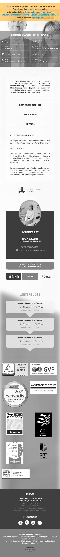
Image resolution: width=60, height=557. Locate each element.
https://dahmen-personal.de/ (35, 510)
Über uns (30, 276)
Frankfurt (8, 541)
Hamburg (41, 537)
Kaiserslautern (27, 541)
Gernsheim (17, 541)
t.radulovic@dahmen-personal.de (32, 250)
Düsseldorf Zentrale (10, 537)
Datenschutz (30, 550)
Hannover (26, 543)
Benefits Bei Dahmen (14, 276)
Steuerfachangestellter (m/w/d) (38, 12)
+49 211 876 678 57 (17, 148)
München (34, 543)
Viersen (34, 539)
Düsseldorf (23, 537)
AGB (30, 552)
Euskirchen (32, 537)
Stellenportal (37, 18)
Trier (36, 541)
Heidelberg (43, 541)
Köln (47, 537)
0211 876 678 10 (31, 506)
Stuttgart (51, 541)
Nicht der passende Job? (30, 265)
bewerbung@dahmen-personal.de (32, 508)
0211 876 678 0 (32, 503)
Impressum (30, 547)
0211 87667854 (33, 247)
